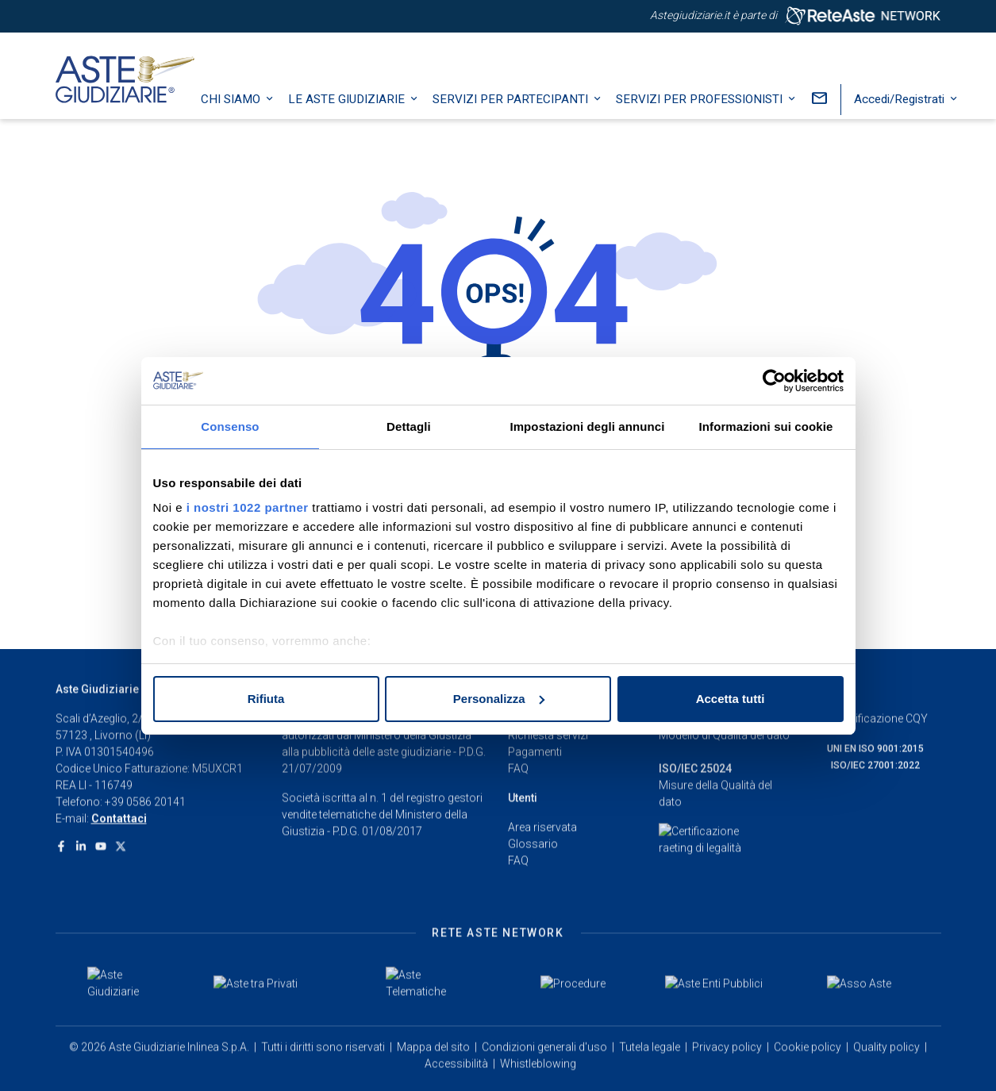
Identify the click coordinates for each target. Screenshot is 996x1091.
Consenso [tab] (230, 426)
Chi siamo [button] (239, 107)
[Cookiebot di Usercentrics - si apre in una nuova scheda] (774, 381)
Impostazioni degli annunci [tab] (587, 426)
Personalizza (498, 698)
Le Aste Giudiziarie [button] (355, 107)
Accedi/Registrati (908, 107)
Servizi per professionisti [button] (708, 107)
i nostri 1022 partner (248, 507)
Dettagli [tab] (408, 426)
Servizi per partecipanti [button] (519, 107)
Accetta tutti (730, 698)
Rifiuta (266, 698)
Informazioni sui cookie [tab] (766, 426)
